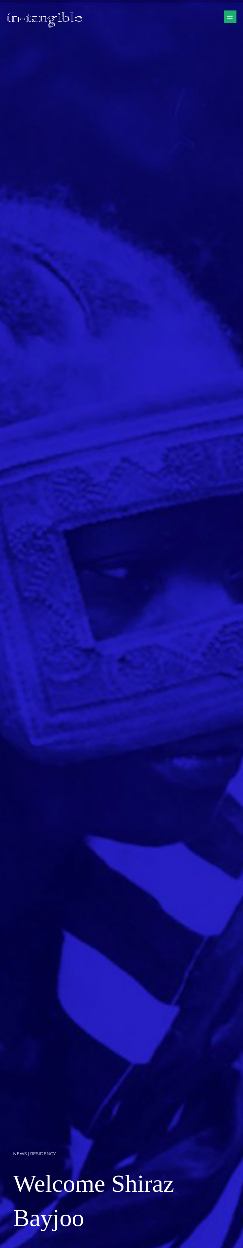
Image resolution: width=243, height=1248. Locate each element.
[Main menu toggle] (230, 16)
